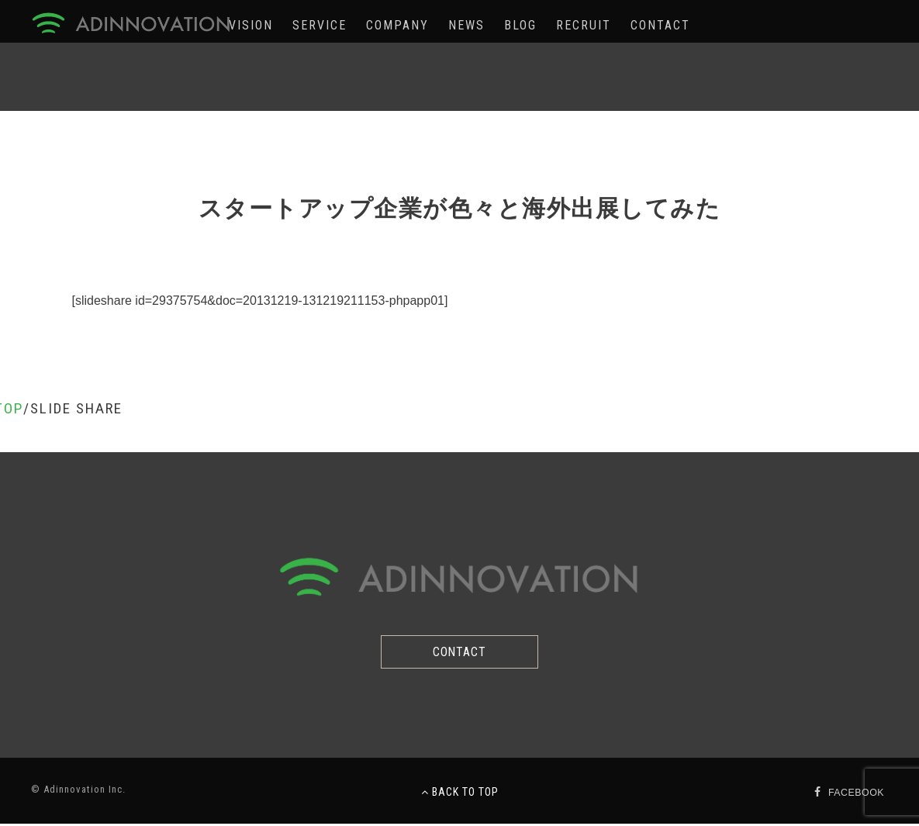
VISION (251, 25)
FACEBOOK (854, 794)
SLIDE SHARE (76, 408)
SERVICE (319, 25)
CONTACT (660, 25)
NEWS (466, 25)
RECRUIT (583, 25)
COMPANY (397, 25)
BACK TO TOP (460, 794)
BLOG (520, 25)
